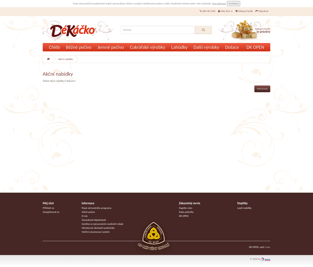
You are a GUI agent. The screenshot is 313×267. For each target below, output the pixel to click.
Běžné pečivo (78, 47)
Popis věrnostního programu (96, 207)
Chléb (54, 47)
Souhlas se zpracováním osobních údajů (102, 223)
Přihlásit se (48, 207)
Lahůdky (179, 47)
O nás (85, 215)
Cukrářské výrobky (147, 47)
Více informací (219, 3)
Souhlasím (234, 3)
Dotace (232, 47)
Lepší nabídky (244, 207)
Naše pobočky (186, 211)
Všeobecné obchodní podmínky (98, 227)
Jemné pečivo (110, 47)
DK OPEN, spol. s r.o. (259, 246)
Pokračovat (262, 88)
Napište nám (185, 207)
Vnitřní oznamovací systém (96, 231)
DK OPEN (255, 47)
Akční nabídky (65, 59)
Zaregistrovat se (51, 211)
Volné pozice (88, 211)
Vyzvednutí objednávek (94, 219)
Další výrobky (206, 47)
